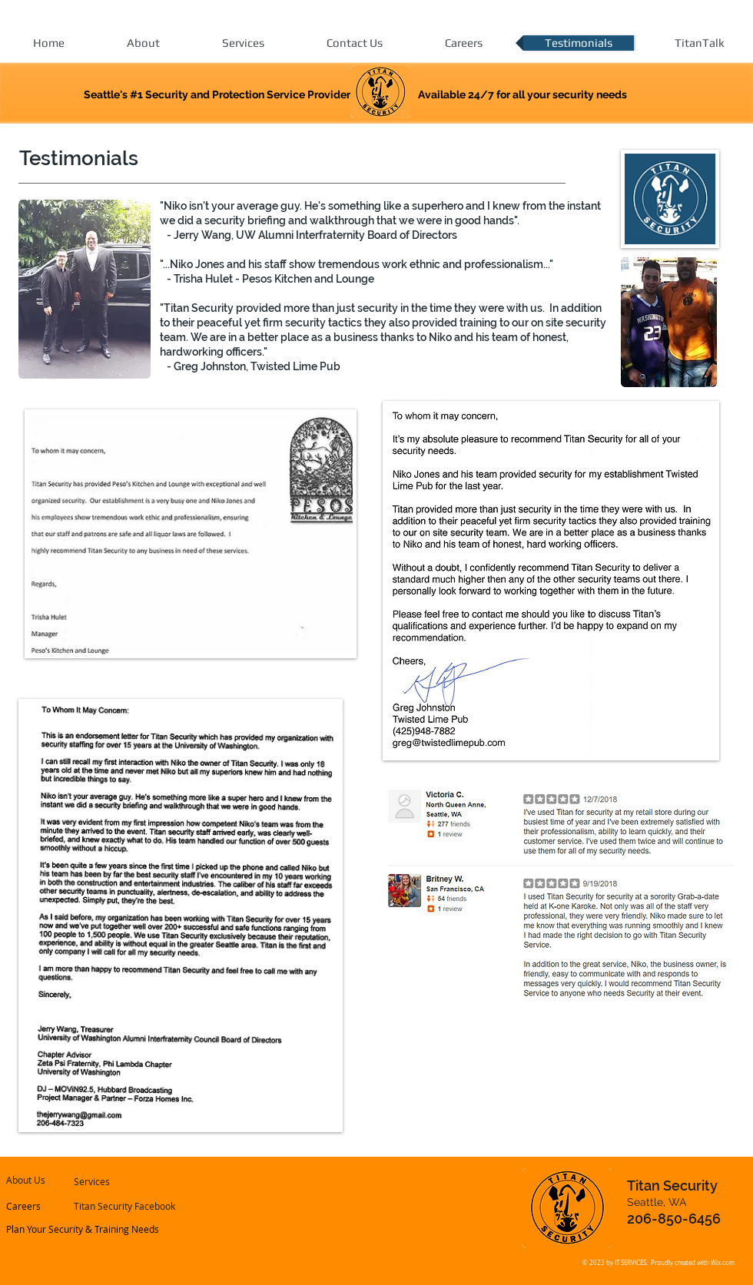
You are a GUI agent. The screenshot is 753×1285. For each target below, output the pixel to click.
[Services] (115, 1182)
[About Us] (50, 1180)
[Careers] (47, 1206)
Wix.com (723, 1263)
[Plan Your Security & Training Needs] (83, 1229)
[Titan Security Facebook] (125, 1206)
